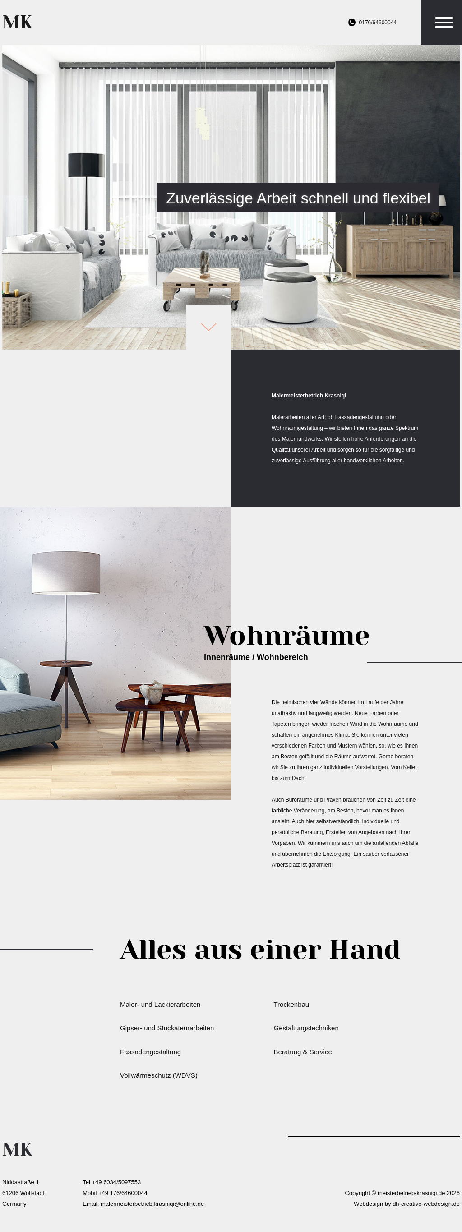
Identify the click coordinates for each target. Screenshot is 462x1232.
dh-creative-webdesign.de (426, 1203)
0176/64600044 (378, 22)
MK (17, 22)
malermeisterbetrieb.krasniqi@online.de (152, 1203)
